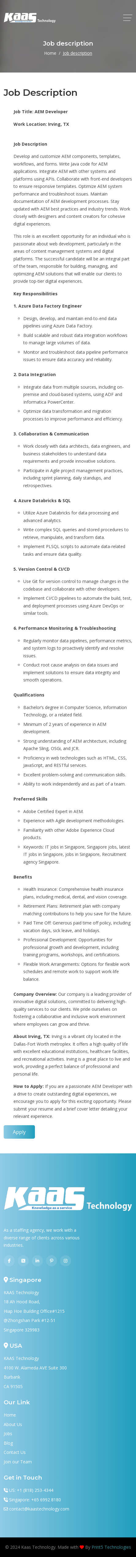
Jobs (8, 1433)
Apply (19, 1132)
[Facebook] (9, 1260)
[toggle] (127, 18)
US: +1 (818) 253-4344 (31, 1490)
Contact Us (15, 1452)
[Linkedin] (37, 1260)
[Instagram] (65, 1260)
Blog (8, 1443)
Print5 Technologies (111, 1547)
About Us (13, 1424)
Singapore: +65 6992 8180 (35, 1500)
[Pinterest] (51, 1260)
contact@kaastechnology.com (39, 1509)
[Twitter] (23, 1260)
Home (50, 53)
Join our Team (18, 1462)
